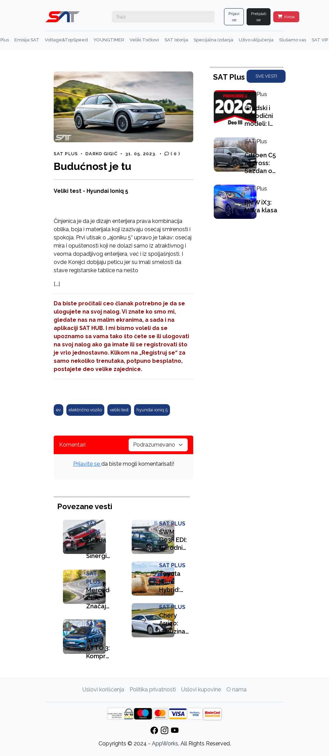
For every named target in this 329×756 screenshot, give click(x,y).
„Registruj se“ (158, 352)
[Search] (163, 17)
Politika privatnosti (153, 689)
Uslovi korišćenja (103, 689)
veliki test (119, 409)
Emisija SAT (26, 39)
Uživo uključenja (256, 39)
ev (58, 409)
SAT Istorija (176, 39)
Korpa (286, 16)
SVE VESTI (266, 76)
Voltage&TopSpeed (66, 39)
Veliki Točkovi (144, 39)
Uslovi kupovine (201, 689)
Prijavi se (233, 16)
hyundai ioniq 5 (152, 409)
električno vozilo (85, 409)
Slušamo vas (292, 39)
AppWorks (165, 743)
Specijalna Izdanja (213, 39)
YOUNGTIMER (108, 39)
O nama (236, 689)
